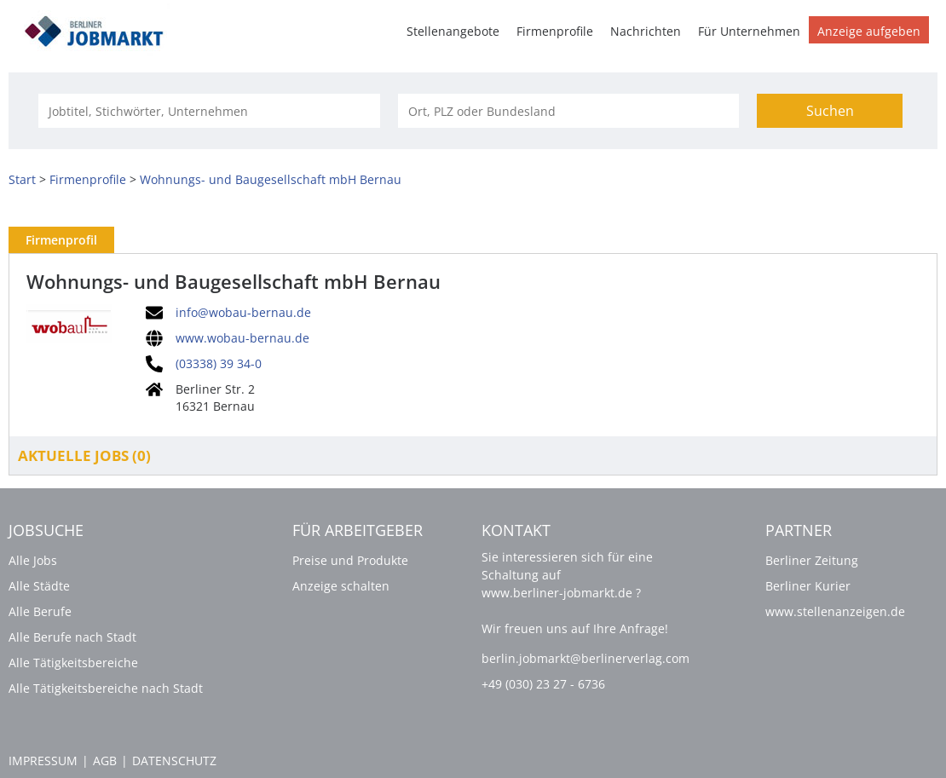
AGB (105, 760)
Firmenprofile (554, 31)
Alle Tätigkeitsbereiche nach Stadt (106, 688)
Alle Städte (39, 586)
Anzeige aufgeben (868, 31)
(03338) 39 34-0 (219, 364)
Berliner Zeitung (811, 560)
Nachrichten (645, 31)
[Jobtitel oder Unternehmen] (208, 111)
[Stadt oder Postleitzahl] (568, 111)
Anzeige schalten (340, 586)
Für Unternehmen (749, 31)
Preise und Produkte (350, 560)
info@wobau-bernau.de (243, 312)
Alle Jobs (33, 560)
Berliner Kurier (808, 586)
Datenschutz (174, 760)
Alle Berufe (40, 611)
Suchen (830, 110)
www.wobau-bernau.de (242, 338)
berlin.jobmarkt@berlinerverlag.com (585, 658)
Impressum (43, 760)
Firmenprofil (61, 240)
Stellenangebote (453, 31)
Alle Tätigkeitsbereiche (73, 662)
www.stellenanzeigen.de (835, 611)
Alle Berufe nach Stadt (72, 637)
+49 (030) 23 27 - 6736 (543, 684)
